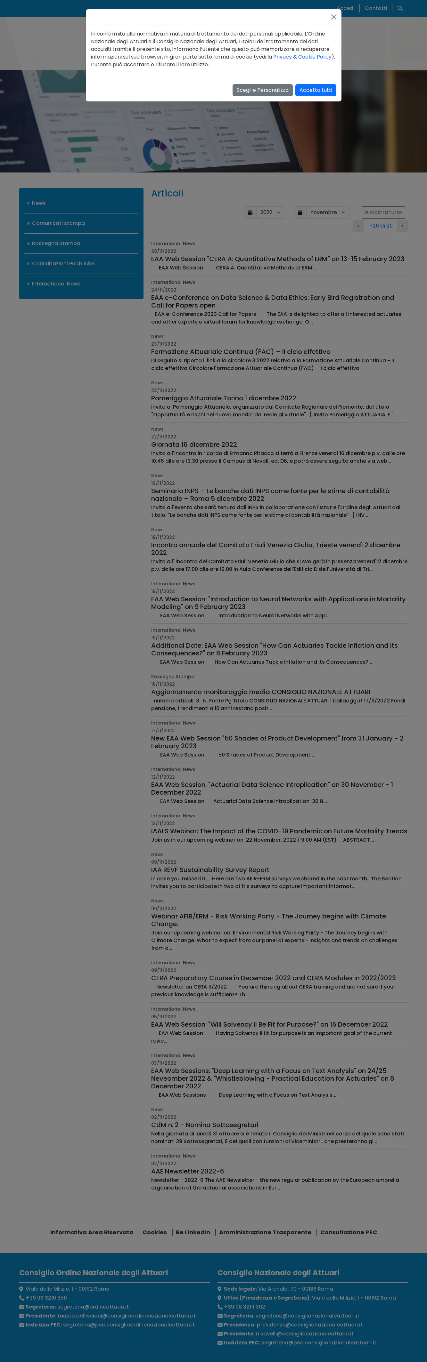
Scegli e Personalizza (263, 90)
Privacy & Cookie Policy (302, 56)
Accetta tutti (316, 90)
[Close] (334, 17)
